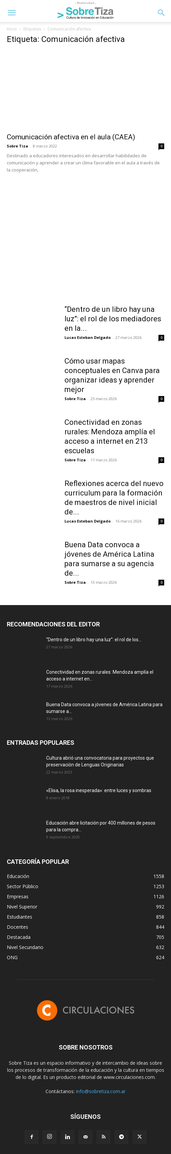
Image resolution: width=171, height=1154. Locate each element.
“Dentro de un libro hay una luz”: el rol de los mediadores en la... (112, 318)
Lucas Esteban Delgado (87, 337)
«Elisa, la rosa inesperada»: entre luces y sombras (98, 790)
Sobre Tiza (17, 145)
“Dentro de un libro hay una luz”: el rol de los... (93, 639)
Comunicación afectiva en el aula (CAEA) (71, 137)
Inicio (12, 29)
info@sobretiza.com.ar (101, 1091)
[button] (11, 13)
